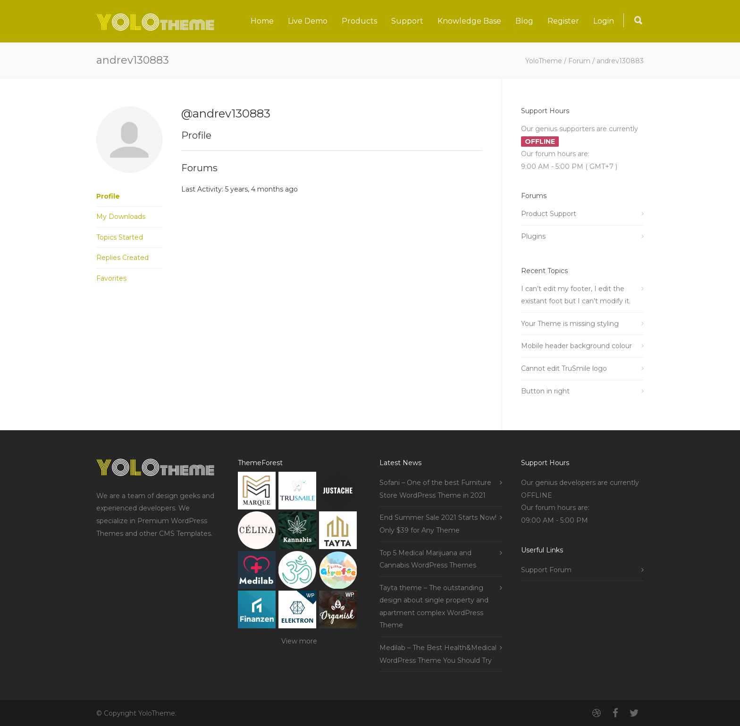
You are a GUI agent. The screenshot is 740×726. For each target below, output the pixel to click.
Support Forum (546, 570)
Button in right (545, 391)
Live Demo (308, 21)
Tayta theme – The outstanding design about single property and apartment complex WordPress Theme (433, 607)
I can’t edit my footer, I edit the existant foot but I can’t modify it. (576, 295)
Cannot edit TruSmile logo (564, 368)
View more (299, 641)
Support (407, 21)
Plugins (533, 236)
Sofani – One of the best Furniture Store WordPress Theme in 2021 (435, 489)
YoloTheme (543, 61)
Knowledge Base (469, 21)
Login (603, 21)
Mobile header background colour (576, 346)
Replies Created (122, 257)
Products (359, 21)
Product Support (548, 213)
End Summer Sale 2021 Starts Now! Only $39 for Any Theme (437, 523)
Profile (108, 196)
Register (563, 21)
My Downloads (120, 216)
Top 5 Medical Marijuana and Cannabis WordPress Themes (427, 559)
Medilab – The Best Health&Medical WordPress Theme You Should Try (437, 654)
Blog (524, 21)
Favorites (111, 278)
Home (262, 21)
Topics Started (119, 237)
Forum (579, 61)
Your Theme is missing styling (570, 323)
